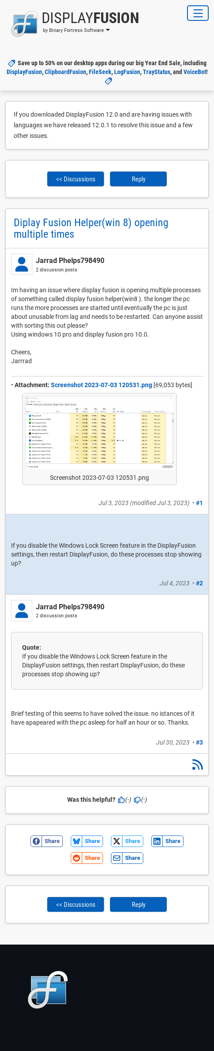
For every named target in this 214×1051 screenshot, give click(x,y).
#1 (199, 502)
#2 (199, 583)
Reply (138, 179)
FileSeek (100, 71)
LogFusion (127, 71)
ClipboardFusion (65, 71)
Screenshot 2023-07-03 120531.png (101, 384)
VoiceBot (194, 71)
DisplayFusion (24, 71)
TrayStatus (156, 71)
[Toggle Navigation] (198, 13)
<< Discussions (76, 179)
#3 (199, 742)
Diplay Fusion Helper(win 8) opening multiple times (91, 228)
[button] (72, 24)
